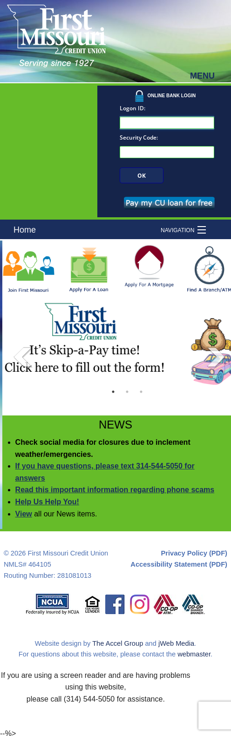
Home (25, 229)
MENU (202, 75)
